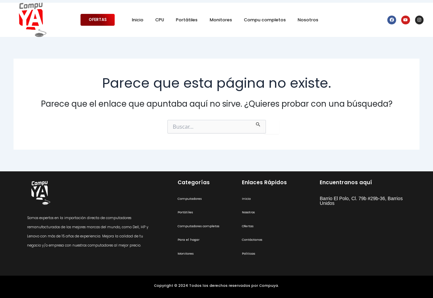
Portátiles (187, 20)
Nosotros (308, 20)
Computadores (191, 198)
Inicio (137, 20)
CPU (159, 20)
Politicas (249, 253)
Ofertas (248, 226)
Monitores (221, 20)
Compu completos (265, 20)
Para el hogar (189, 239)
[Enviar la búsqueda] (258, 123)
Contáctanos (253, 239)
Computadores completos (201, 226)
